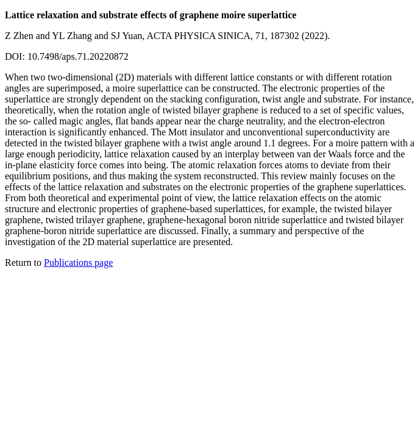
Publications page (78, 262)
